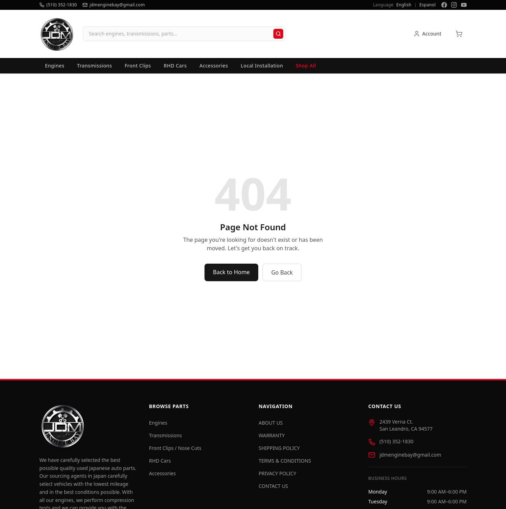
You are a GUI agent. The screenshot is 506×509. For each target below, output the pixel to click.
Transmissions (94, 65)
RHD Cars (175, 65)
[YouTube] (464, 5)
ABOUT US (271, 422)
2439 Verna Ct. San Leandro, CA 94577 (406, 425)
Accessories (213, 65)
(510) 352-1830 (396, 441)
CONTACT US (273, 486)
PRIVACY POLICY (277, 473)
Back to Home (231, 272)
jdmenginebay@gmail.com (410, 454)
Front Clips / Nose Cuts (175, 448)
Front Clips (138, 65)
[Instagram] (454, 5)
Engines (54, 65)
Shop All (306, 65)
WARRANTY (272, 435)
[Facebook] (444, 5)
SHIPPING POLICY (279, 448)
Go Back (282, 272)
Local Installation (262, 65)
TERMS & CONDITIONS (285, 460)
